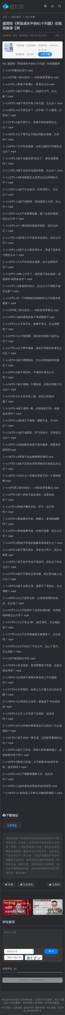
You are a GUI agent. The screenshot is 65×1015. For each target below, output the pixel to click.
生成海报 (26, 884)
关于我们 (6, 1007)
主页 (4, 17)
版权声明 (28, 1007)
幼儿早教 (30, 17)
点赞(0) (54, 884)
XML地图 (51, 1007)
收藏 (9, 884)
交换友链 (18, 1007)
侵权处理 (40, 1007)
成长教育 (16, 17)
